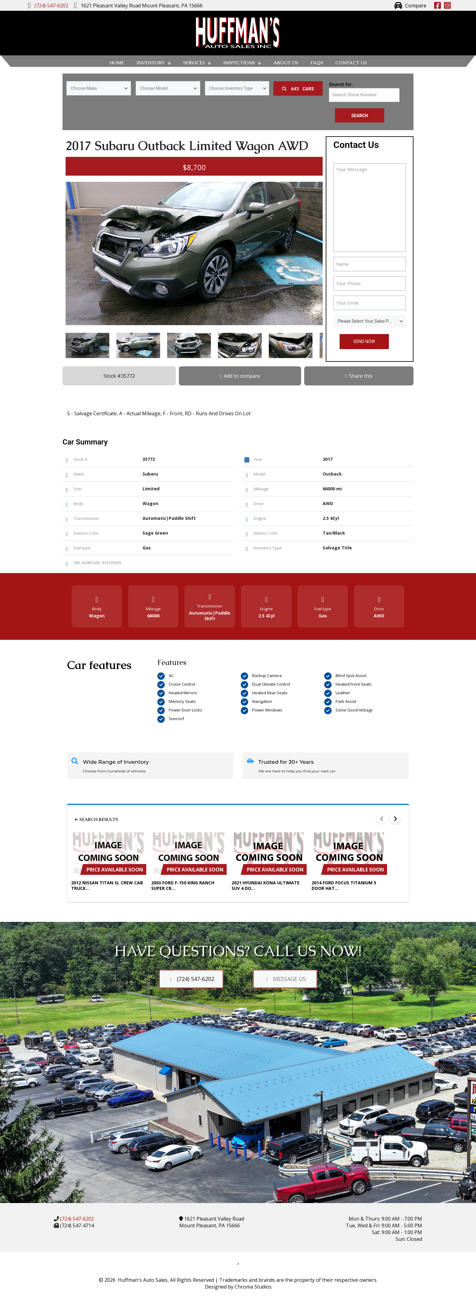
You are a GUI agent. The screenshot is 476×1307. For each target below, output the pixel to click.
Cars (298, 88)
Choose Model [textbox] (154, 88)
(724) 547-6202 (76, 1218)
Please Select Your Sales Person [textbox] (369, 321)
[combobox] (99, 88)
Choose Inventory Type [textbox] (231, 88)
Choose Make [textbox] (84, 88)
